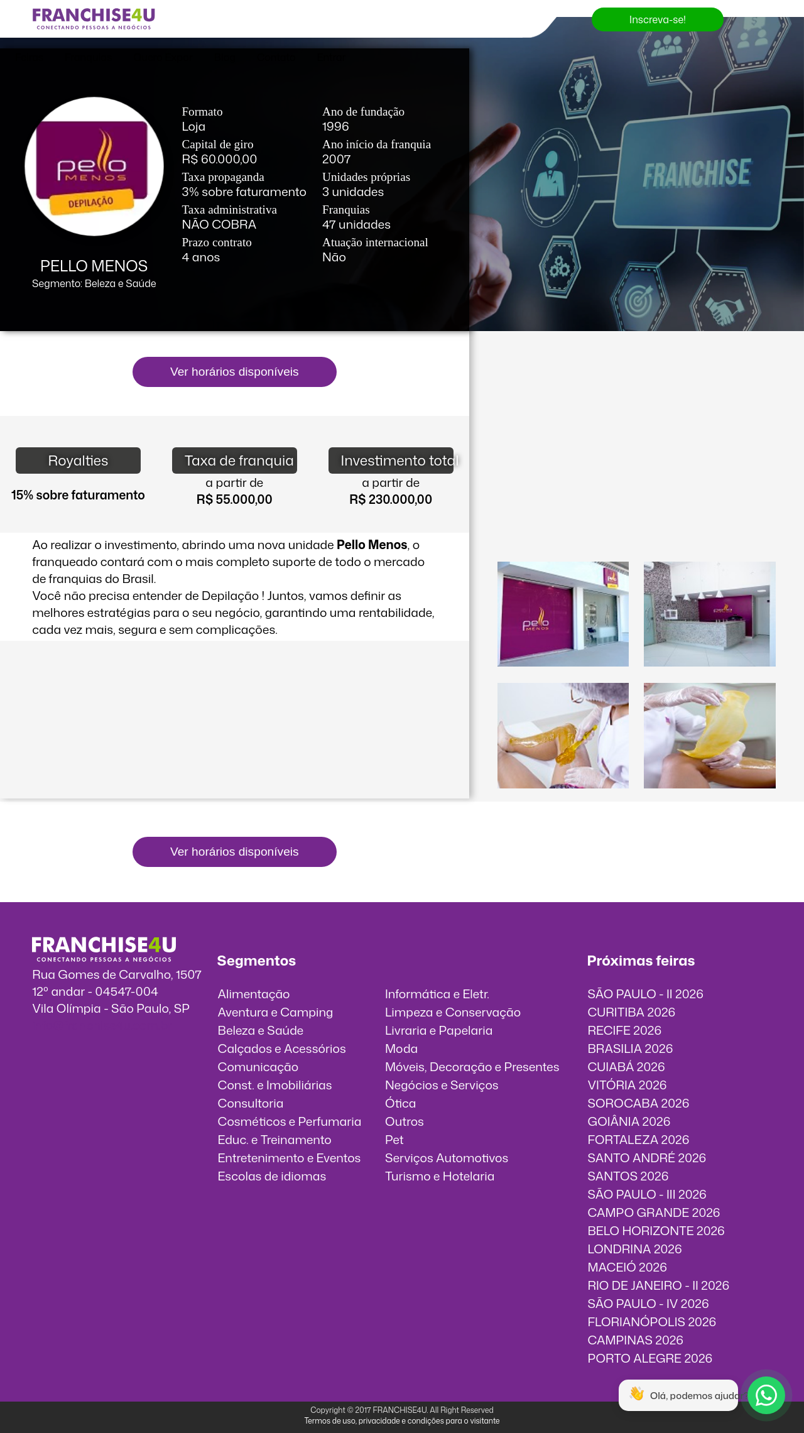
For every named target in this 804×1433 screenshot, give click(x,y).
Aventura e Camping (276, 1011)
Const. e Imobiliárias (275, 1084)
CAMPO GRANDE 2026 (653, 1212)
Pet (394, 1139)
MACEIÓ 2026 (627, 1266)
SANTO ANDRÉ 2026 (646, 1157)
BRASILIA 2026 (630, 1048)
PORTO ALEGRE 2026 (649, 1357)
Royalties (78, 460)
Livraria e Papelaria (439, 1030)
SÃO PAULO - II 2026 (645, 993)
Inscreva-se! (657, 19)
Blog (225, 57)
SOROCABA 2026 (638, 1102)
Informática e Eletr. (437, 993)
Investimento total (397, 460)
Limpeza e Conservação (453, 1011)
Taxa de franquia (239, 460)
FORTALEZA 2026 (638, 1139)
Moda (401, 1048)
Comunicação (258, 1066)
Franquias (88, 57)
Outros (404, 1121)
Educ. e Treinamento (275, 1139)
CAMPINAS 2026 (635, 1339)
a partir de (234, 482)
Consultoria (251, 1102)
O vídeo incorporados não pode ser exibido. (636, 406)
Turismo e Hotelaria (439, 1175)
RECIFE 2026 (624, 1030)
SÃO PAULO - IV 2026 (648, 1303)
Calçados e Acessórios (282, 1048)
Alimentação (254, 993)
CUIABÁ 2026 (626, 1066)
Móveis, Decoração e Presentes (472, 1066)
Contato (276, 57)
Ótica (400, 1102)
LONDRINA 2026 (634, 1248)
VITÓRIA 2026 (626, 1084)
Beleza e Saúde (261, 1030)
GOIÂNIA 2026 (628, 1121)
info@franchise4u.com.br (102, 1024)
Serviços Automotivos (446, 1157)
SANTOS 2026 (627, 1175)
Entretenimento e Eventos (289, 1157)
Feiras (29, 57)
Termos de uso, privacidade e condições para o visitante (401, 1420)
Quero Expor (162, 57)
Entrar (331, 57)
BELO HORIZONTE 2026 (655, 1230)
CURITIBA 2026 (631, 1011)
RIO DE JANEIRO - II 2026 (658, 1285)
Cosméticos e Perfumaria (290, 1121)
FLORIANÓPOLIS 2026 (651, 1321)
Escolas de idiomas (272, 1175)
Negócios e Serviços (442, 1084)
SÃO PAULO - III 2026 (646, 1193)
